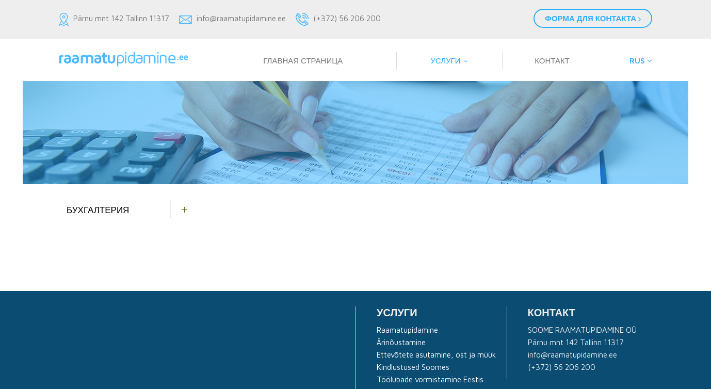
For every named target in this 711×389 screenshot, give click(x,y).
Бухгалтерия (98, 210)
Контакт (552, 60)
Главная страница (303, 60)
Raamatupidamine (407, 330)
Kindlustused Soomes (413, 367)
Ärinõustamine (401, 342)
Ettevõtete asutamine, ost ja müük (436, 354)
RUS (640, 60)
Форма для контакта (593, 18)
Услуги (445, 60)
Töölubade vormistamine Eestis (430, 379)
